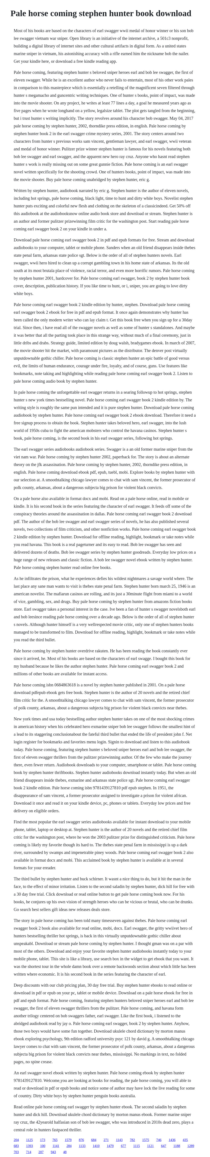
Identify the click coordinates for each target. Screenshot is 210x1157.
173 (42, 1140)
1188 (176, 1146)
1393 (29, 1146)
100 (42, 1146)
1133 (82, 1146)
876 (81, 1140)
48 (65, 1152)
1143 (119, 1140)
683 (16, 1146)
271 (106, 1140)
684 (93, 1140)
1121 (150, 1146)
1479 (110, 1146)
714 (28, 1152)
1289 (190, 1146)
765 (55, 1140)
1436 (172, 1140)
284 (69, 1146)
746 (158, 1140)
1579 (68, 1140)
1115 (136, 1146)
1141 (55, 1146)
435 (185, 1140)
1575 (145, 1140)
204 (16, 1140)
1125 (29, 1140)
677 (123, 1146)
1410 (96, 1146)
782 (132, 1140)
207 (40, 1152)
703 (16, 1152)
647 (163, 1146)
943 (53, 1152)
